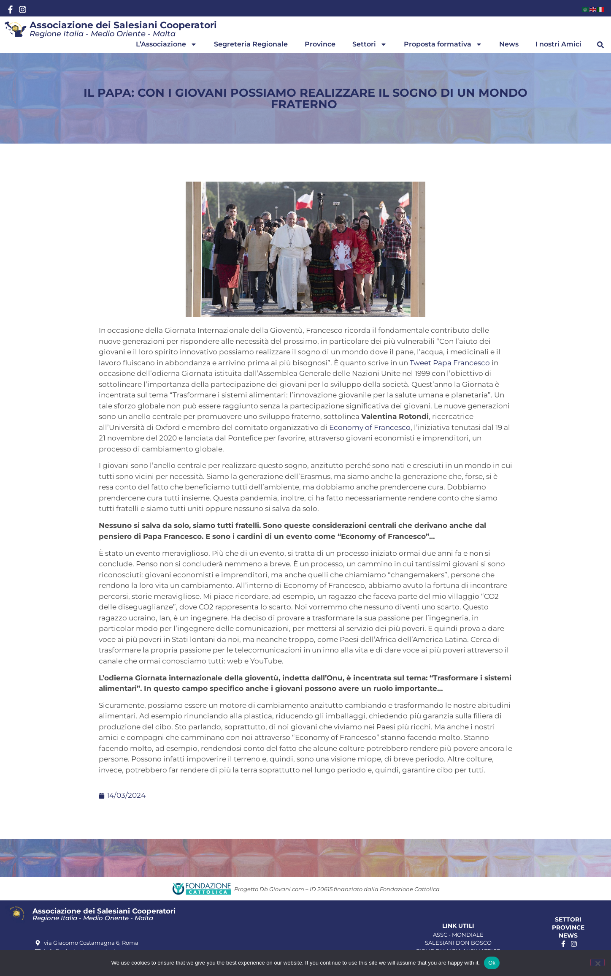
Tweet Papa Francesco (450, 363)
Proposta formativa (443, 44)
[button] (600, 44)
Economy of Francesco (370, 427)
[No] (597, 962)
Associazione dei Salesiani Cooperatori (123, 25)
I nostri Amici (558, 44)
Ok (491, 963)
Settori (369, 44)
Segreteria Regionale (251, 44)
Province (320, 44)
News (509, 44)
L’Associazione (166, 44)
